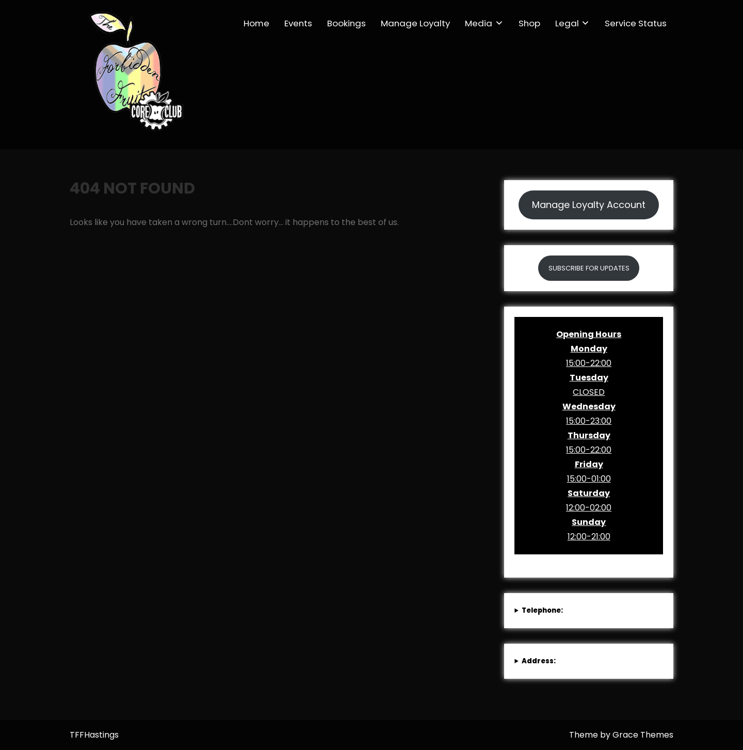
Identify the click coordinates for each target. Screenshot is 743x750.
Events (298, 23)
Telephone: (542, 610)
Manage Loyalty (415, 23)
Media (478, 23)
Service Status (636, 23)
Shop (529, 23)
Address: (539, 661)
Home (256, 23)
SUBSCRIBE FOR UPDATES (588, 268)
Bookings (346, 23)
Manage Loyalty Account (588, 204)
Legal (567, 23)
